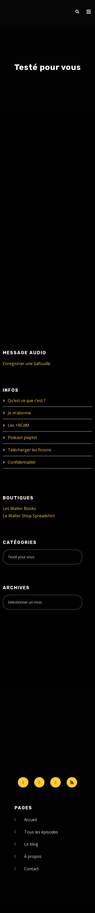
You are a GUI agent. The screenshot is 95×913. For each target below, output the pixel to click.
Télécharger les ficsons (29, 450)
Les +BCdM (18, 425)
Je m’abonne (19, 413)
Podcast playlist (22, 437)
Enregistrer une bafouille (26, 363)
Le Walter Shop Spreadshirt (29, 516)
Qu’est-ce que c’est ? (26, 400)
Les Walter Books (19, 508)
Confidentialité (21, 462)
